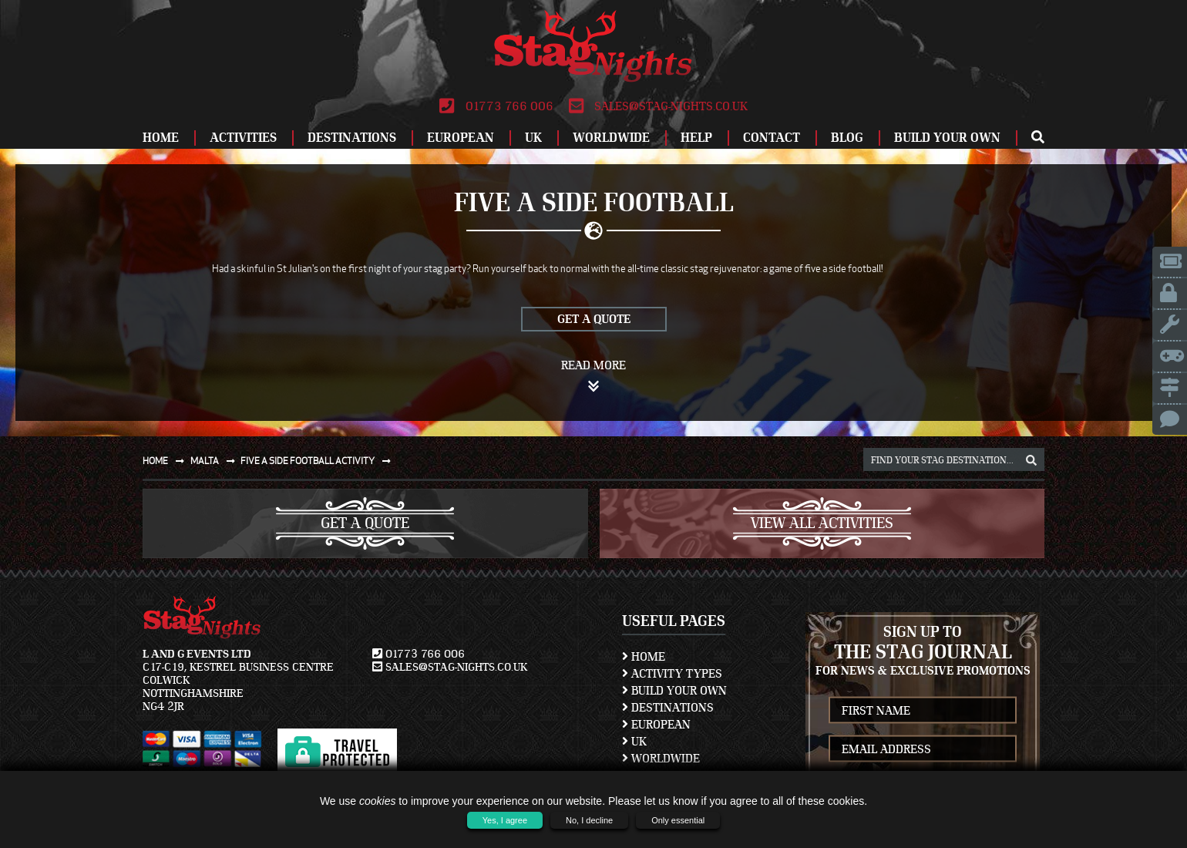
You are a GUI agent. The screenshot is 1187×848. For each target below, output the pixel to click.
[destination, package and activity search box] (953, 459)
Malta (215, 460)
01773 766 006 (496, 106)
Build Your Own (947, 137)
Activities (243, 137)
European (460, 137)
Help (696, 137)
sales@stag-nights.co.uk (658, 106)
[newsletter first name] (923, 710)
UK (533, 137)
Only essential (677, 820)
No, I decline (589, 820)
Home (161, 137)
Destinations (352, 137)
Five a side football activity (318, 460)
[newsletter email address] (923, 748)
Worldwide (611, 137)
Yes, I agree (505, 820)
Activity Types (672, 674)
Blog (847, 137)
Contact (771, 137)
